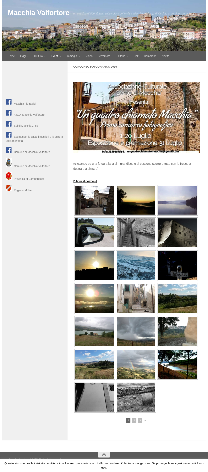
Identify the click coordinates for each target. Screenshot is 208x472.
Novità (165, 56)
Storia (121, 56)
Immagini (72, 56)
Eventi (54, 56)
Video (89, 56)
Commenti (150, 56)
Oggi (23, 56)
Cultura (38, 56)
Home (11, 56)
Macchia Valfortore (38, 13)
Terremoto (104, 56)
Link (136, 56)
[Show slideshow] (85, 181)
